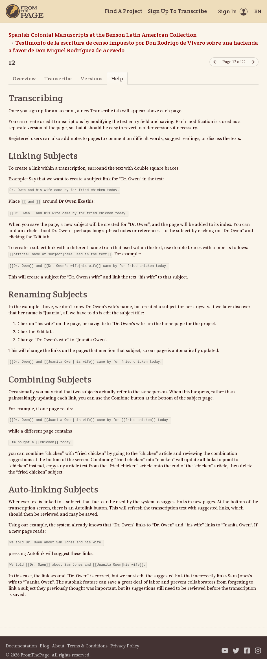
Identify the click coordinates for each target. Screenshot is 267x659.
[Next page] (253, 62)
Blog (44, 640)
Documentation (21, 640)
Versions (91, 78)
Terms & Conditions (87, 640)
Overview (24, 78)
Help (117, 78)
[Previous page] (214, 62)
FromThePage (35, 649)
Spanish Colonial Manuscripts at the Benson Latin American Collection (102, 34)
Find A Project (123, 11)
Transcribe (58, 78)
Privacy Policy (124, 640)
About (58, 640)
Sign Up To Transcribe (177, 11)
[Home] (24, 11)
